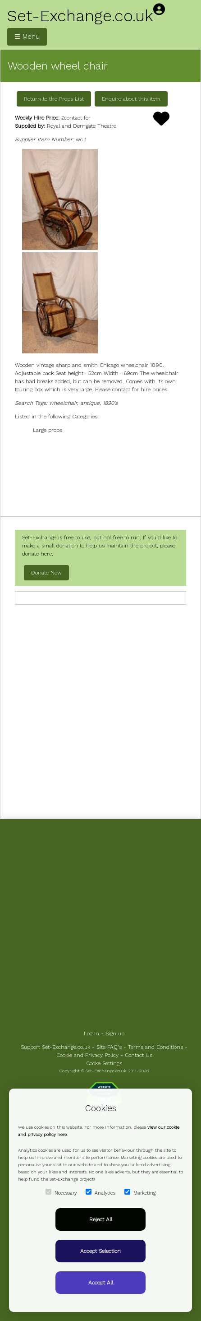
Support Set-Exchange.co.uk (55, 1047)
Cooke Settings (104, 1063)
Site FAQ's (109, 1047)
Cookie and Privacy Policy (87, 1055)
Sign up (114, 1033)
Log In (91, 1033)
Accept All (100, 1282)
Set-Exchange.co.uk (80, 15)
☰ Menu (27, 36)
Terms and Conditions (155, 1047)
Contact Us (138, 1055)
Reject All (100, 1219)
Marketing (140, 1192)
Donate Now (46, 573)
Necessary (61, 1192)
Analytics (100, 1192)
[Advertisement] (100, 474)
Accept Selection (100, 1251)
